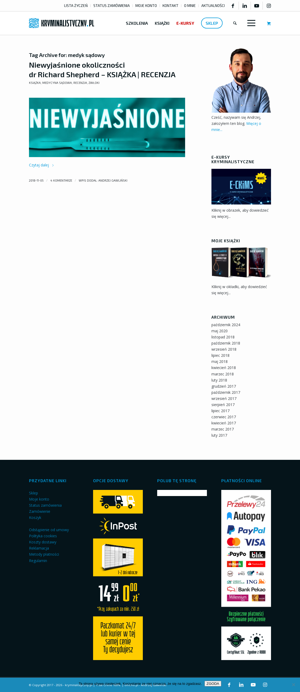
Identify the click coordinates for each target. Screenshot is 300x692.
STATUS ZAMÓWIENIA (111, 5)
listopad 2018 (223, 336)
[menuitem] (76, 5)
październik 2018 (225, 343)
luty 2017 (219, 435)
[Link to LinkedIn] (245, 6)
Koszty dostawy (42, 541)
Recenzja (80, 82)
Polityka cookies (43, 535)
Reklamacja (39, 548)
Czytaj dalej (41, 164)
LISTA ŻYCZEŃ (76, 5)
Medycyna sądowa (57, 82)
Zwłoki (94, 82)
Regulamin (38, 560)
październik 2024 (225, 324)
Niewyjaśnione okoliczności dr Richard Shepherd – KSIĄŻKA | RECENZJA (102, 69)
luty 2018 (219, 380)
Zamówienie (39, 511)
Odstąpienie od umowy (49, 529)
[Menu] (250, 23)
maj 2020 (219, 330)
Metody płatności (44, 554)
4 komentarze (61, 180)
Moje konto (39, 499)
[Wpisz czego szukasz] (235, 23)
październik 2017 (225, 392)
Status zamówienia (45, 505)
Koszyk (35, 517)
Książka (35, 82)
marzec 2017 (222, 429)
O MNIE (190, 5)
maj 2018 (219, 361)
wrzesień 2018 (223, 349)
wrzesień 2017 (223, 398)
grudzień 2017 (223, 386)
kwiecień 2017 (223, 422)
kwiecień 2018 (223, 367)
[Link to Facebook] (233, 6)
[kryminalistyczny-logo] (61, 23)
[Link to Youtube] (256, 6)
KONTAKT (170, 5)
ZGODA (213, 684)
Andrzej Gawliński (112, 180)
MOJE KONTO (146, 5)
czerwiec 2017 (223, 416)
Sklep (33, 493)
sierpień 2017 (223, 404)
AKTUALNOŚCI (213, 5)
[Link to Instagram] (269, 6)
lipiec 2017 (220, 410)
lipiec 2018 (220, 355)
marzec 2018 (222, 373)
